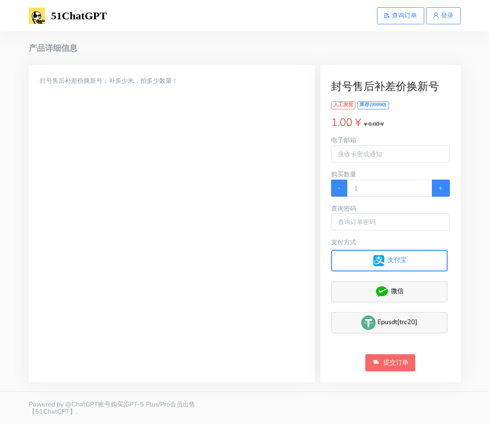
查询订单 (400, 15)
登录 (443, 15)
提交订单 (390, 362)
